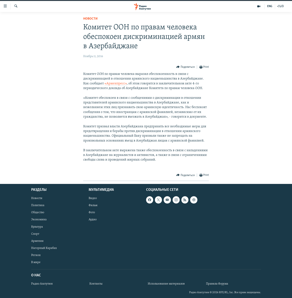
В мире (35, 262)
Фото (92, 212)
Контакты (95, 284)
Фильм (93, 205)
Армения (37, 241)
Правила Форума (217, 284)
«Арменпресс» (115, 83)
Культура (37, 226)
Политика (37, 205)
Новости (90, 19)
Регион (36, 255)
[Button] (185, 67)
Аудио (93, 219)
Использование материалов (166, 284)
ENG (269, 6)
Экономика (39, 219)
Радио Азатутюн (42, 284)
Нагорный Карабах (44, 248)
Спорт (35, 233)
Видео (93, 198)
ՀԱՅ (280, 6)
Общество (37, 212)
